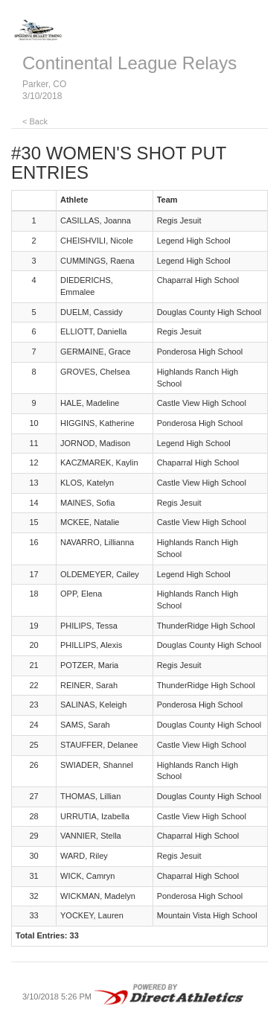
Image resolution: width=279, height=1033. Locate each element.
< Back (35, 121)
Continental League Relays (129, 63)
